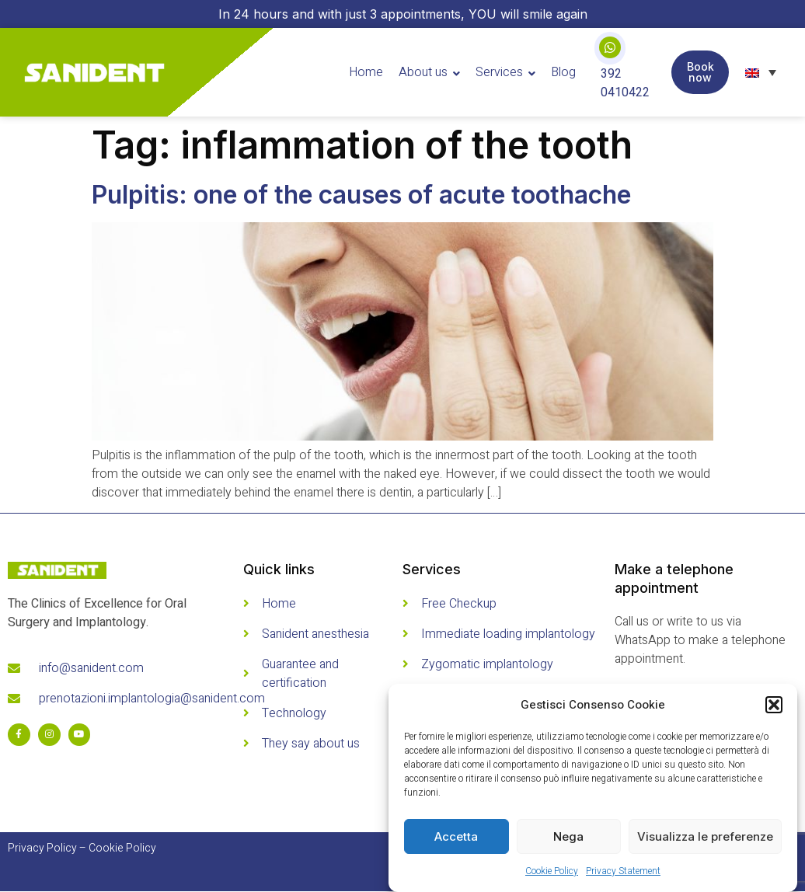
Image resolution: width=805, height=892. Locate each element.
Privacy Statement (623, 871)
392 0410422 (625, 83)
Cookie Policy (551, 871)
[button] (774, 705)
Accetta (456, 836)
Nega (568, 836)
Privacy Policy (42, 849)
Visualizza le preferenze (705, 836)
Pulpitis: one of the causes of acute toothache (361, 194)
